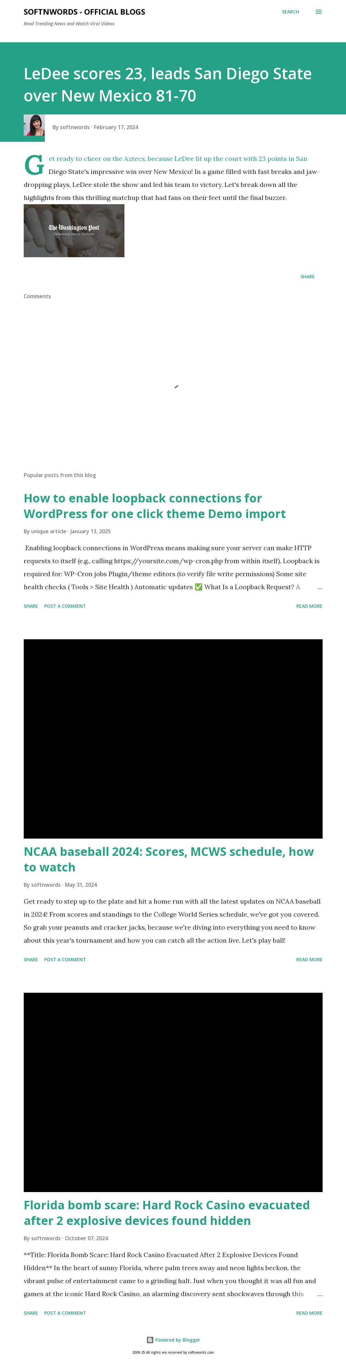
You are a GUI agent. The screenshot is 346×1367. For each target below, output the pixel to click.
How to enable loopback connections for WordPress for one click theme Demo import (155, 506)
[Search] (290, 12)
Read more (309, 606)
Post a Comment (65, 606)
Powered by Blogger (173, 1340)
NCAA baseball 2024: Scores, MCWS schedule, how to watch (169, 859)
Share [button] (308, 276)
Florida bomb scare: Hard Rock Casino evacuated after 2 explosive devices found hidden (167, 1212)
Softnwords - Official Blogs (84, 11)
